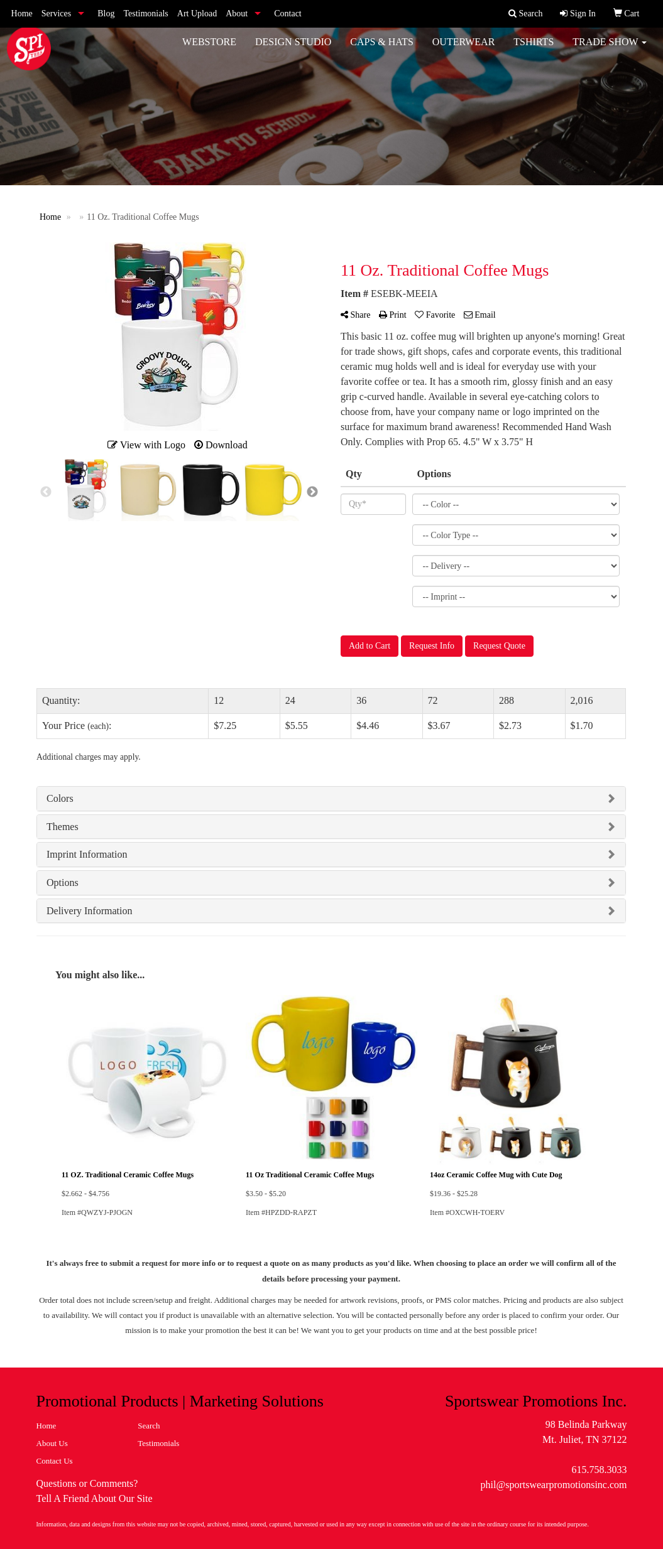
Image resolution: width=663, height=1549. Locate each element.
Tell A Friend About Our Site (94, 1498)
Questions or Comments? (87, 1483)
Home (22, 13)
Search (149, 1425)
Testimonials (145, 13)
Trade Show (610, 50)
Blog (105, 13)
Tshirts (533, 50)
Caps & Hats (381, 50)
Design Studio (293, 50)
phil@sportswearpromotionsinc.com (554, 1484)
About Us (52, 1443)
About (237, 13)
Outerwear (463, 50)
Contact (288, 13)
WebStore (209, 50)
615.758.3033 (599, 1469)
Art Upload (197, 13)
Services (56, 13)
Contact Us (54, 1460)
